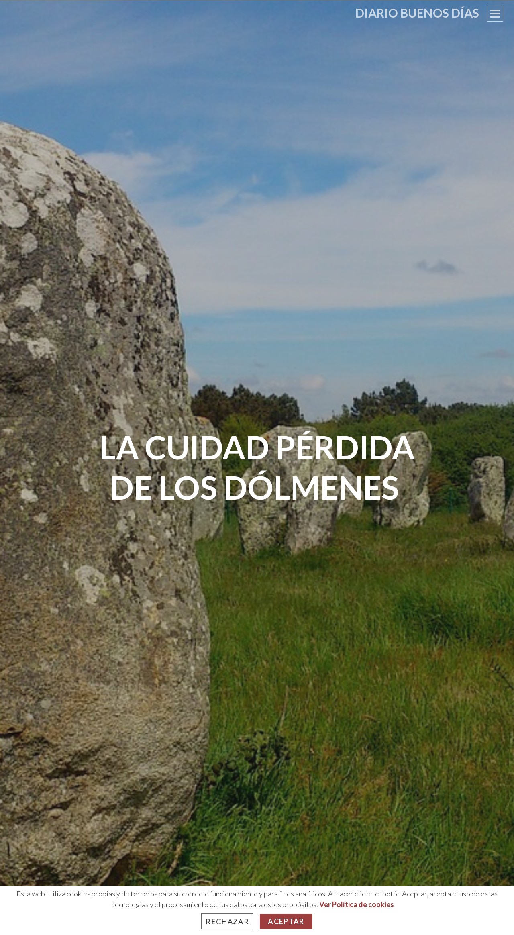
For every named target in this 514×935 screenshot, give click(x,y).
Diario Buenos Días (417, 13)
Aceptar (286, 921)
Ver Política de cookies (356, 904)
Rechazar (227, 921)
